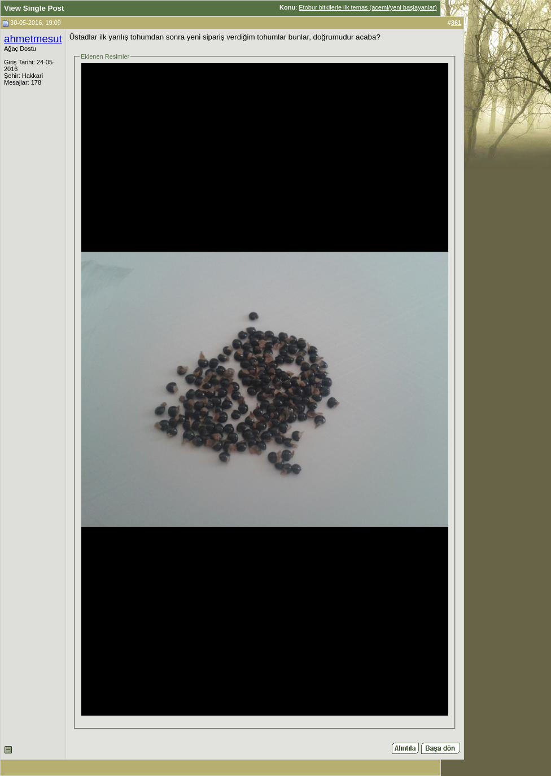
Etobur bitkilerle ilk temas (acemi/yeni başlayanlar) (368, 7)
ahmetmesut (33, 39)
